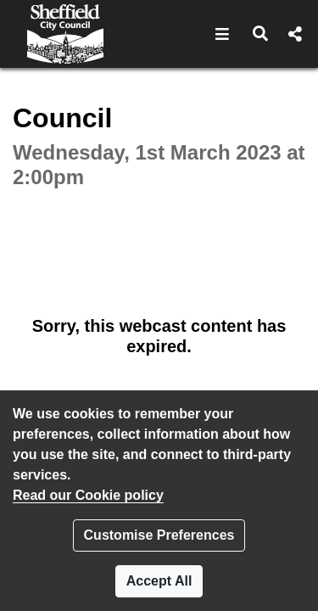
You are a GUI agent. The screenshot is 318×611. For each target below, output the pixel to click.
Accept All (159, 581)
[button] (222, 34)
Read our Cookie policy (88, 495)
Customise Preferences (159, 535)
